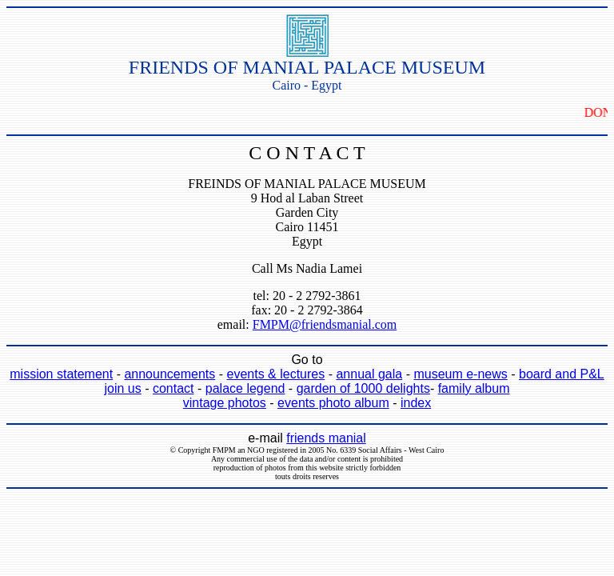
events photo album (333, 403)
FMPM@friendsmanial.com (325, 324)
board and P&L (561, 374)
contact (173, 388)
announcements (169, 374)
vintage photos (224, 403)
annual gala (369, 374)
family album (474, 388)
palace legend (245, 388)
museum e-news (460, 374)
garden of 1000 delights (363, 388)
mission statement (61, 374)
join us (123, 388)
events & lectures (275, 374)
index (416, 403)
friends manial (326, 438)
